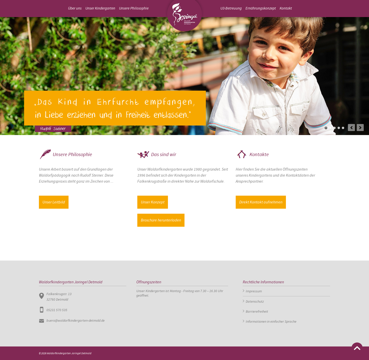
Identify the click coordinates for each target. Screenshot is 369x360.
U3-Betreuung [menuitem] (231, 8)
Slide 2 (330, 128)
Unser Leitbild (53, 202)
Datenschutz (255, 301)
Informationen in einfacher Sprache (271, 321)
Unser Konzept (152, 202)
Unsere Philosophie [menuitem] (134, 8)
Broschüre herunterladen (161, 220)
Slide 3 (334, 128)
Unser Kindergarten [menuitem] (100, 8)
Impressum (254, 291)
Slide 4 (339, 128)
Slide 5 (343, 128)
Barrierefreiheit (257, 311)
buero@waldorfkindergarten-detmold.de (75, 320)
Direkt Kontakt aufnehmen (260, 202)
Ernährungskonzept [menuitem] (260, 8)
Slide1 (326, 128)
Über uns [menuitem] (75, 8)
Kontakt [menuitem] (286, 8)
